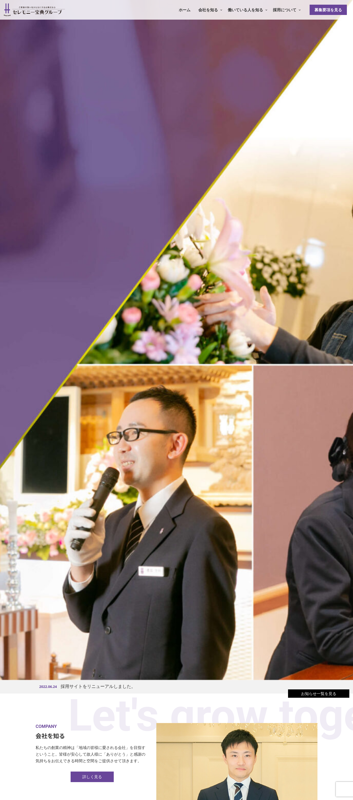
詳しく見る (92, 776)
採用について (284, 10)
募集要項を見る (328, 10)
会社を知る (208, 10)
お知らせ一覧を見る (318, 693)
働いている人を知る (245, 10)
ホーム (184, 10)
